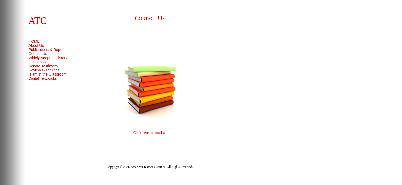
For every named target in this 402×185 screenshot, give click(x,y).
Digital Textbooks (42, 78)
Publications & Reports (47, 50)
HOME (34, 41)
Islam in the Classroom (47, 74)
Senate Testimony (43, 66)
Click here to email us (149, 133)
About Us (36, 45)
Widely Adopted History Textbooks (47, 60)
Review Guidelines (43, 70)
